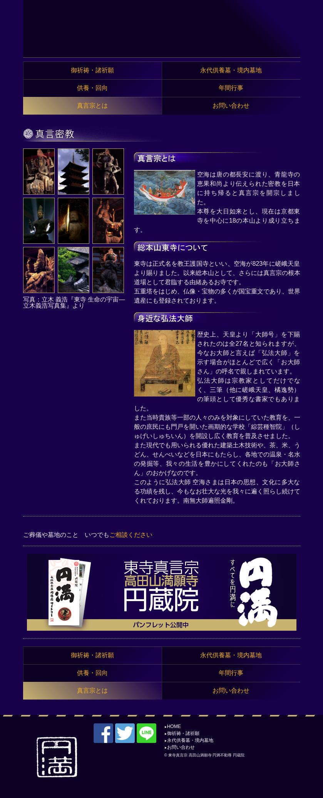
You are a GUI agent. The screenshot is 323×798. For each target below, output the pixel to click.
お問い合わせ (181, 747)
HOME (174, 726)
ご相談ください (130, 534)
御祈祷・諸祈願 (183, 733)
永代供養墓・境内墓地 (190, 740)
